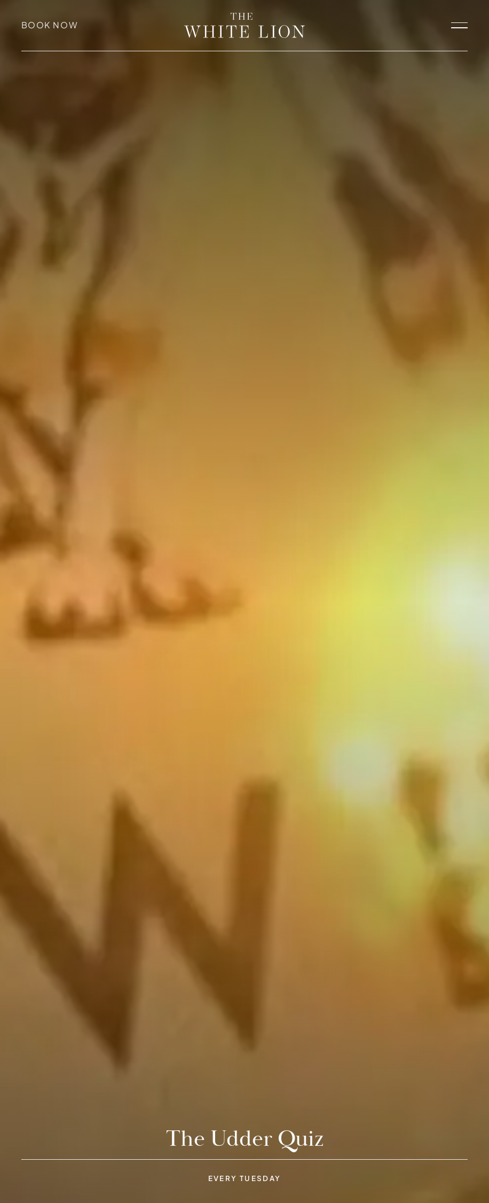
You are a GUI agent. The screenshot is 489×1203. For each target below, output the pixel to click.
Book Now (49, 25)
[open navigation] (459, 25)
